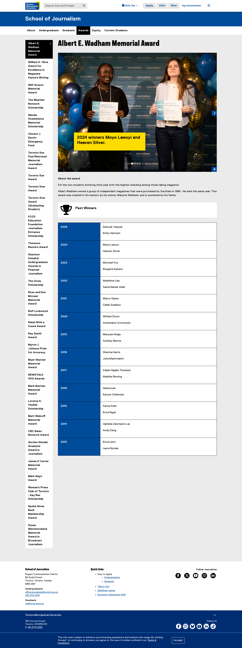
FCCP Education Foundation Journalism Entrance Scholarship (35, 226)
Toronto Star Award (36, 188)
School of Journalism (53, 19)
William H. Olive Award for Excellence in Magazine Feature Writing (38, 70)
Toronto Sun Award (36, 177)
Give (174, 5)
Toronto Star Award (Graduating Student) (36, 204)
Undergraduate (49, 30)
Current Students (116, 30)
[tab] (129, 163)
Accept (178, 640)
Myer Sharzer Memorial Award (37, 364)
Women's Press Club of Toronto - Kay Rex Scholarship (38, 493)
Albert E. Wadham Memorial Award (34, 49)
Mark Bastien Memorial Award (36, 390)
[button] (129, 6)
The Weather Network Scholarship (36, 104)
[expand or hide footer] (215, 615)
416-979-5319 (32, 595)
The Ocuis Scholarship (35, 283)
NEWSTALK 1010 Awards (36, 377)
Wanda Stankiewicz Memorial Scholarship (36, 121)
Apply (149, 5)
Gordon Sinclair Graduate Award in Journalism (38, 448)
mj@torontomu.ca (34, 603)
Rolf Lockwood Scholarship (38, 313)
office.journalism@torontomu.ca (41, 592)
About (31, 30)
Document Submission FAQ (111, 595)
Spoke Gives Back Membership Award (36, 512)
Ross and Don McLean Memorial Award (37, 298)
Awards (83, 30)
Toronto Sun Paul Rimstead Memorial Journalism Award (37, 160)
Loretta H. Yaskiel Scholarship (35, 405)
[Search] (83, 6)
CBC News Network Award (38, 433)
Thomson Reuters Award (38, 245)
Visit (162, 5)
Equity (96, 30)
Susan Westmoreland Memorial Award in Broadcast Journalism (37, 535)
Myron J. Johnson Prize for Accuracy (37, 348)
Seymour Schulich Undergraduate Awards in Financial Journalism (38, 264)
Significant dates (106, 590)
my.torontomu (191, 5)
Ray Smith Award (35, 335)
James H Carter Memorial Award (38, 465)
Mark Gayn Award (35, 478)
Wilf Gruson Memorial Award (36, 89)
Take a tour (103, 586)
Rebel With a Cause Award (36, 324)
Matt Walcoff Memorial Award (36, 420)
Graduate (68, 30)
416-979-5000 (35, 627)
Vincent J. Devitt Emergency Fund (35, 140)
